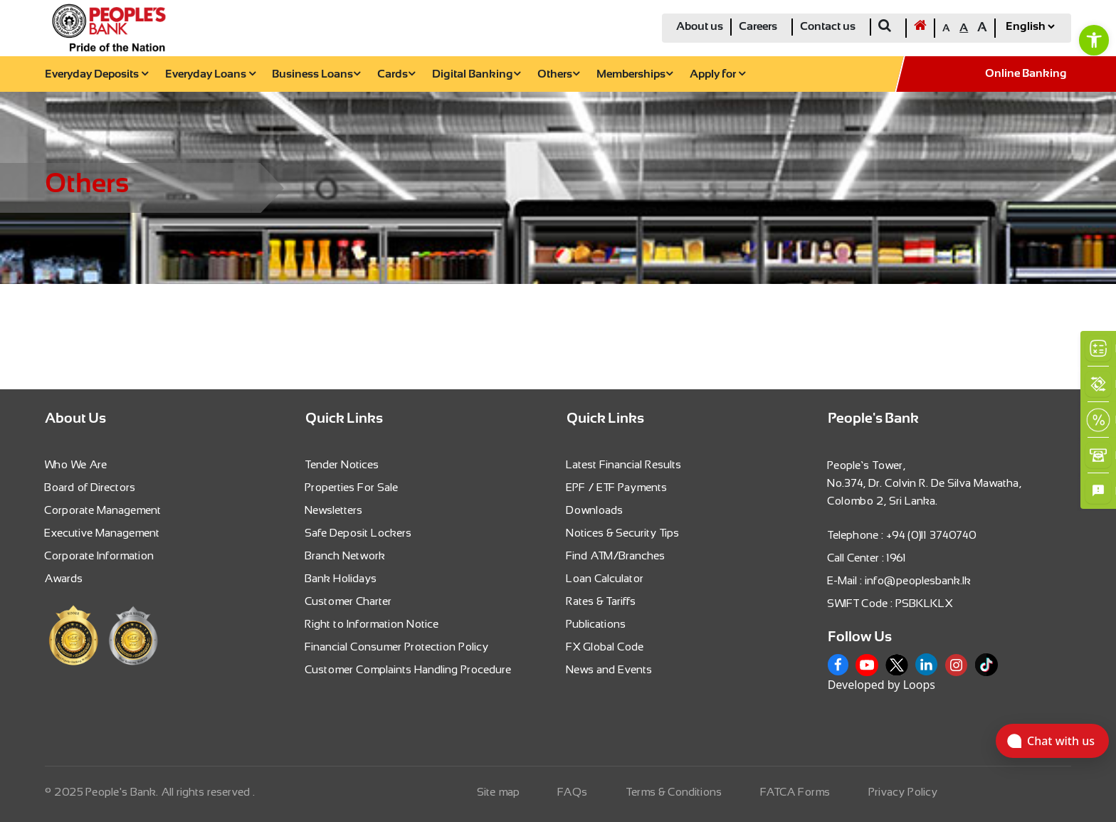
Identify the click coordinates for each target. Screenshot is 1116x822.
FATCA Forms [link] (796, 792)
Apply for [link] (717, 74)
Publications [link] (596, 624)
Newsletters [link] (334, 510)
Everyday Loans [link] (210, 74)
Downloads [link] (595, 510)
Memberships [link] (634, 74)
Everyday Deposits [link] (96, 74)
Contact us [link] (828, 26)
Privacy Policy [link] (903, 792)
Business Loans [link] (316, 74)
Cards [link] (396, 74)
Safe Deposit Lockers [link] (358, 533)
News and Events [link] (610, 669)
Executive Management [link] (102, 533)
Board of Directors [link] (90, 487)
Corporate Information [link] (99, 555)
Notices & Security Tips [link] (623, 533)
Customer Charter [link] (348, 601)
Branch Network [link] (345, 555)
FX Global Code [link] (605, 647)
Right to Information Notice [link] (372, 624)
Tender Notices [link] (342, 464)
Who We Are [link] (76, 464)
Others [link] (558, 74)
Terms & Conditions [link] (674, 792)
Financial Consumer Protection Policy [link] (397, 647)
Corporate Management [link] (103, 510)
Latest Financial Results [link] (624, 464)
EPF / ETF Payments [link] (617, 487)
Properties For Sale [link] (352, 487)
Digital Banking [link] (476, 74)
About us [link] (699, 26)
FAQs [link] (573, 792)
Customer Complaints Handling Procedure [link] (408, 669)
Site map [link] (499, 792)
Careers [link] (758, 26)
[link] (1094, 40)
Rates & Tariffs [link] (601, 601)
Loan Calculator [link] (605, 578)
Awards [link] (64, 578)
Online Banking (1026, 73)
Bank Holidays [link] (341, 578)
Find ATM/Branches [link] (616, 555)
